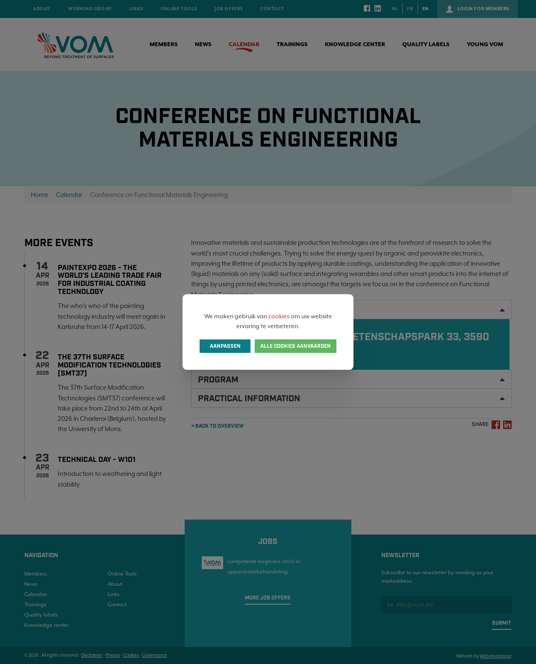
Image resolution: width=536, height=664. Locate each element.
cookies (278, 316)
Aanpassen (225, 346)
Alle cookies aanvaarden (295, 346)
